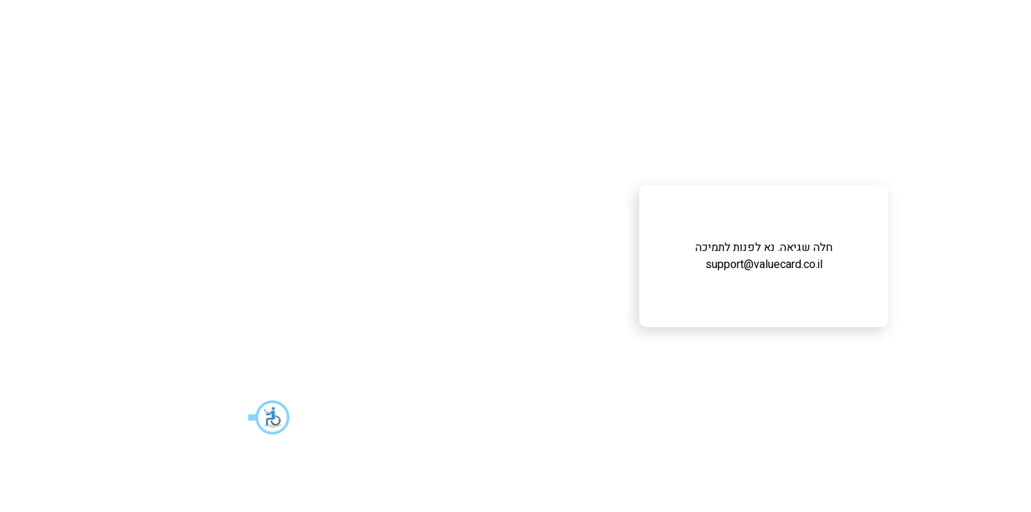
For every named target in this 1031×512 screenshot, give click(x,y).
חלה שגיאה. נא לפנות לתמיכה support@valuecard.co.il (515, 256)
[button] (21, 417)
